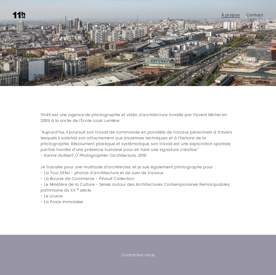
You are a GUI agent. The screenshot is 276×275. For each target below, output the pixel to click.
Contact (254, 15)
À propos (230, 15)
